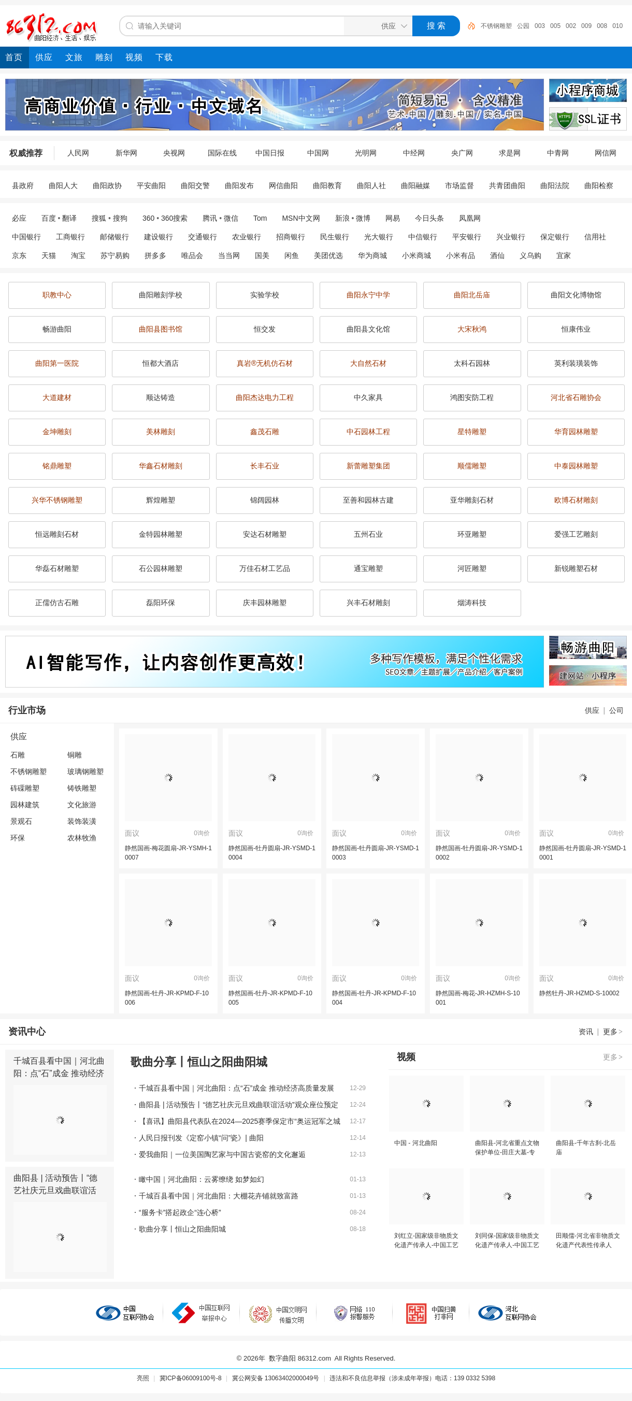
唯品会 (192, 255)
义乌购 (530, 255)
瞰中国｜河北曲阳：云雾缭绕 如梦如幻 (201, 1179)
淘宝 (78, 255)
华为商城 (372, 255)
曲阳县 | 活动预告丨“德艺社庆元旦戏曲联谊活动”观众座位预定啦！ (55, 1190)
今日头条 (429, 218)
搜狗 (120, 218)
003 (540, 26)
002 (571, 26)
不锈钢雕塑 (496, 26)
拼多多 (155, 255)
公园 (523, 26)
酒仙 (497, 255)
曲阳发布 (239, 185)
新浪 (342, 218)
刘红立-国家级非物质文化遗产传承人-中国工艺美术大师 (426, 1245)
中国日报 (269, 153)
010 (617, 26)
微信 (231, 218)
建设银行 (158, 237)
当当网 (229, 255)
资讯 (586, 1031)
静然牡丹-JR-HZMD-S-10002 (579, 993)
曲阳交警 (195, 185)
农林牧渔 (81, 838)
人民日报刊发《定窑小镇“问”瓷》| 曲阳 (201, 1138)
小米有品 (460, 255)
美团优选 (328, 255)
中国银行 (26, 237)
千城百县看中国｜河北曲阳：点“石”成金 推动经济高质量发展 (59, 1073)
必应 (19, 218)
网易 (392, 218)
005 (555, 26)
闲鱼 (291, 255)
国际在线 (222, 153)
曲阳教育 (327, 185)
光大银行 (378, 237)
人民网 (78, 153)
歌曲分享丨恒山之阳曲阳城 (182, 1229)
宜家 (563, 255)
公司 (616, 710)
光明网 (366, 153)
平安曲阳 (151, 185)
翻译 (69, 218)
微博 (363, 218)
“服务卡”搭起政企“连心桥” (180, 1212)
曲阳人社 (371, 185)
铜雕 (74, 755)
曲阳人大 (63, 185)
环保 (17, 838)
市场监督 (459, 185)
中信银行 (422, 237)
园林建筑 (24, 804)
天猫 (48, 255)
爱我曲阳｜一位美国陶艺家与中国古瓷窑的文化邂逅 (222, 1154)
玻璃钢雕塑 (85, 771)
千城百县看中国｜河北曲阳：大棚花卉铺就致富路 (218, 1196)
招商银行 (290, 237)
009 (586, 26)
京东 (19, 255)
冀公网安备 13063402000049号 (276, 1378)
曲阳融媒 (415, 185)
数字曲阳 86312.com (300, 1358)
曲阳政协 (107, 185)
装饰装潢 (81, 821)
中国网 (318, 153)
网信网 (605, 153)
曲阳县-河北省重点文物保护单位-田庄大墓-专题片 (507, 1152)
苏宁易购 (115, 255)
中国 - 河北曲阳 (415, 1143)
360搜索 (174, 218)
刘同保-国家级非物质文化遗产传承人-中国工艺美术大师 (507, 1245)
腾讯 (210, 218)
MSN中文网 (301, 218)
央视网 (174, 153)
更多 (613, 1031)
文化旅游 (81, 804)
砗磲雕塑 (24, 788)
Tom (260, 218)
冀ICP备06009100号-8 (191, 1378)
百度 (48, 218)
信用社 (595, 237)
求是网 (510, 153)
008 (602, 26)
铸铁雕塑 (81, 788)
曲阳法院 (554, 185)
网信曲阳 (283, 185)
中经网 (414, 153)
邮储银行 (114, 237)
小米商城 (416, 255)
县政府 (23, 185)
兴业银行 (510, 237)
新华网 (126, 153)
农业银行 (246, 237)
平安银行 (466, 237)
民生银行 (334, 237)
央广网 (462, 153)
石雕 (17, 755)
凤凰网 (470, 218)
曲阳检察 (598, 185)
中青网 (558, 153)
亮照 (143, 1378)
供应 (592, 710)
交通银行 (202, 237)
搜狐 (99, 218)
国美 (262, 255)
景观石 (21, 821)
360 (148, 218)
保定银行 (554, 237)
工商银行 (70, 237)
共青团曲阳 (507, 185)
